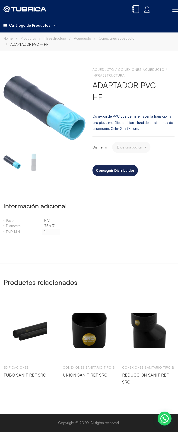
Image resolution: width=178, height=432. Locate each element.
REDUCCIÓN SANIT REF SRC (145, 378)
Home (8, 38)
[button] (165, 419)
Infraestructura (55, 38)
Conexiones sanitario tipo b (89, 367)
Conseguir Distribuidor (115, 170)
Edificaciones (16, 367)
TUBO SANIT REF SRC (24, 374)
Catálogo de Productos (30, 25)
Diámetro (99, 147)
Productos (28, 38)
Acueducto (82, 38)
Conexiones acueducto (116, 38)
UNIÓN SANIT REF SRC (85, 374)
